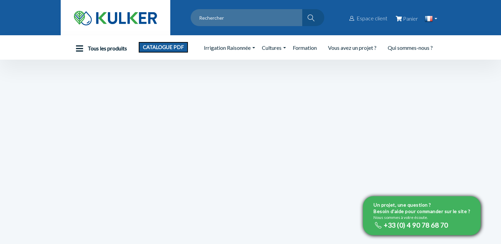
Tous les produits (100, 48)
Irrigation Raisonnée (227, 47)
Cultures (272, 47)
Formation (305, 47)
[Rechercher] (313, 17)
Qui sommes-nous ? (410, 47)
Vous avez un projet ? (352, 47)
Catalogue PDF (163, 47)
